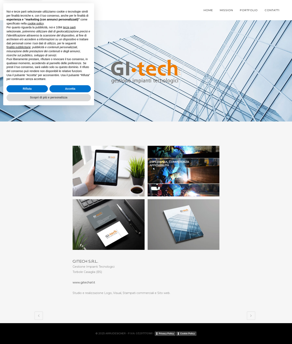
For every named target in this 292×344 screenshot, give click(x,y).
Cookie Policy (187, 333)
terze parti (69, 263)
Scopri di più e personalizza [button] (48, 332)
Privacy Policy (166, 333)
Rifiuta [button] (27, 324)
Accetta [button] (70, 324)
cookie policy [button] (36, 259)
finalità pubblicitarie (18, 282)
